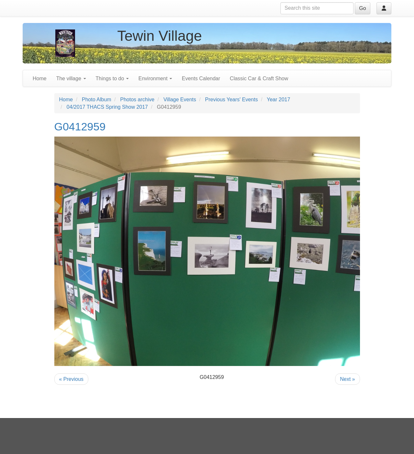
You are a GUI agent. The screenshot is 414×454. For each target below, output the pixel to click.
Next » (347, 379)
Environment (155, 78)
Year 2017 (278, 99)
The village (71, 78)
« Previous (71, 379)
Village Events (179, 99)
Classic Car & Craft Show (259, 78)
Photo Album (96, 99)
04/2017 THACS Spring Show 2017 (107, 107)
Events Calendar (201, 78)
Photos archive (137, 99)
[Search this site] (317, 8)
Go (362, 8)
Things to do (112, 78)
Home (40, 78)
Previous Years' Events (231, 99)
